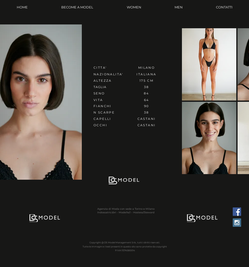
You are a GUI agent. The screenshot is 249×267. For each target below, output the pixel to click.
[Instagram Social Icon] (237, 222)
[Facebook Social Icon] (237, 211)
